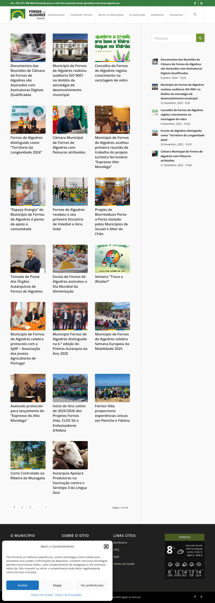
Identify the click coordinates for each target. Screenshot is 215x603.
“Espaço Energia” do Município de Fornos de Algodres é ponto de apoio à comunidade (27, 219)
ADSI (118, 597)
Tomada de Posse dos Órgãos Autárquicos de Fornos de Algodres (26, 283)
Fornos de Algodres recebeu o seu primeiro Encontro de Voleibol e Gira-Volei (69, 219)
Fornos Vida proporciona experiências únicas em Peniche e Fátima (112, 413)
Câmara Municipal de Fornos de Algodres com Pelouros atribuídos (69, 144)
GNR (116, 557)
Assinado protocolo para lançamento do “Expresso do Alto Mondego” (27, 413)
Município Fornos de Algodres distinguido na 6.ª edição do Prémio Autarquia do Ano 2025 (70, 344)
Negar (57, 585)
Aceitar (23, 585)
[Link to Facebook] (195, 3)
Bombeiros (120, 542)
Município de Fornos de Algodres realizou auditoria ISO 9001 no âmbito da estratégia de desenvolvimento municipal (70, 80)
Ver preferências (92, 585)
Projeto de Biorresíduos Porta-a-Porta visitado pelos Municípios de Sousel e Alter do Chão (111, 221)
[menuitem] (35, 14)
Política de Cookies (42, 595)
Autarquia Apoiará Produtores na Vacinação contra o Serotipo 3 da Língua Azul (70, 483)
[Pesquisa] (195, 14)
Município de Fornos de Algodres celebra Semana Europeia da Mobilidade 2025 (112, 341)
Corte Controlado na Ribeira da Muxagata (27, 475)
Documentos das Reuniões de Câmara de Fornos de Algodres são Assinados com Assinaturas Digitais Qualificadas (27, 80)
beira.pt (136, 597)
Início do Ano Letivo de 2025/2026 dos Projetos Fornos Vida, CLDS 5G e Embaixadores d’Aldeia (69, 417)
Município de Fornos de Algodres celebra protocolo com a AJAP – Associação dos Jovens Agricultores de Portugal (27, 349)
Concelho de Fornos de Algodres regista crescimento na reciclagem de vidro (111, 73)
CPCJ (116, 550)
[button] (106, 546)
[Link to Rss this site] (201, 3)
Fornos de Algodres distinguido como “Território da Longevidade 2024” (26, 144)
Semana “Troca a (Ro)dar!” (109, 279)
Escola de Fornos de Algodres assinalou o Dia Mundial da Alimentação (70, 283)
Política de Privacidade (68, 595)
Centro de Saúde (124, 564)
